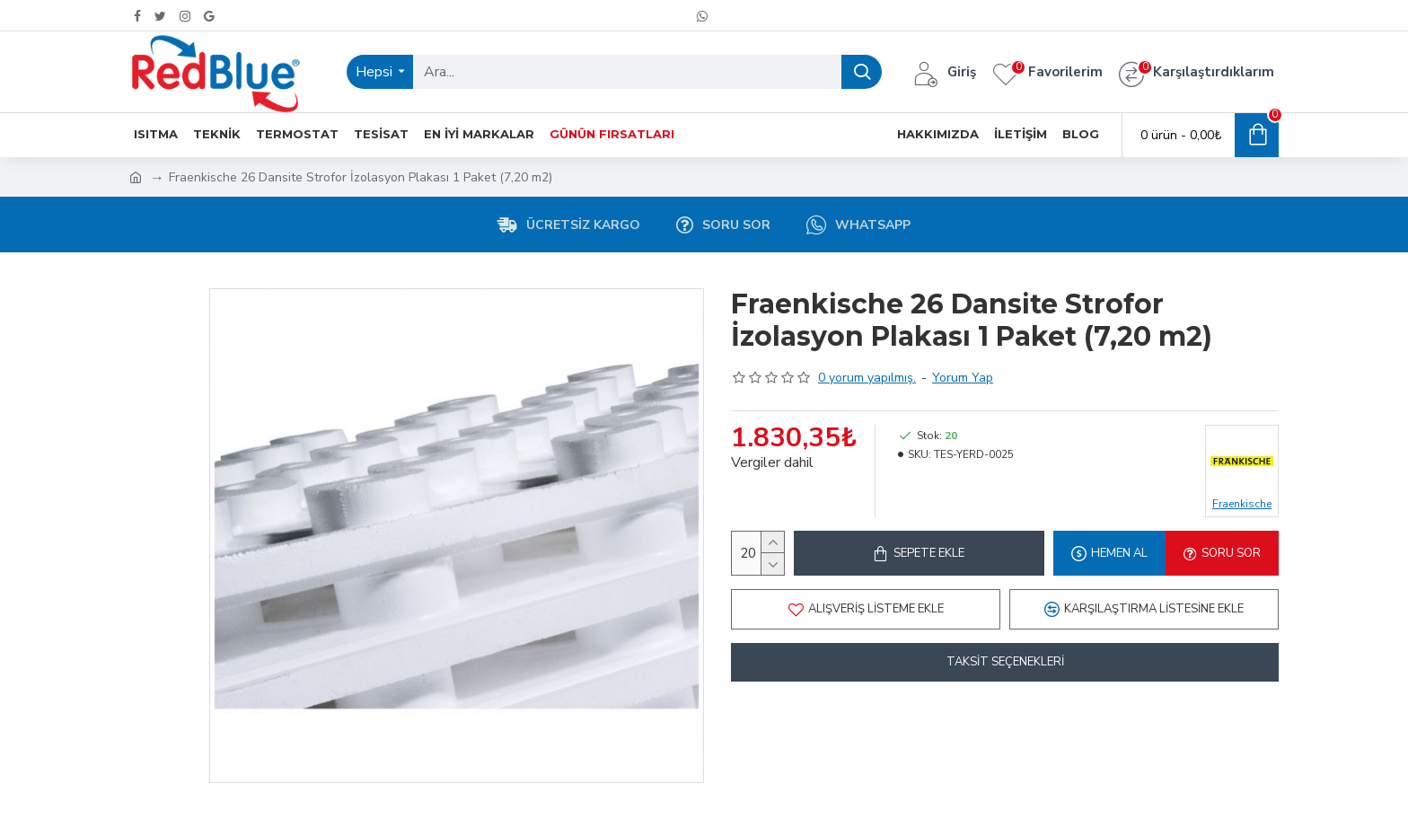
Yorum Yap (962, 377)
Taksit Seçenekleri (1005, 662)
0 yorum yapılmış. (867, 377)
